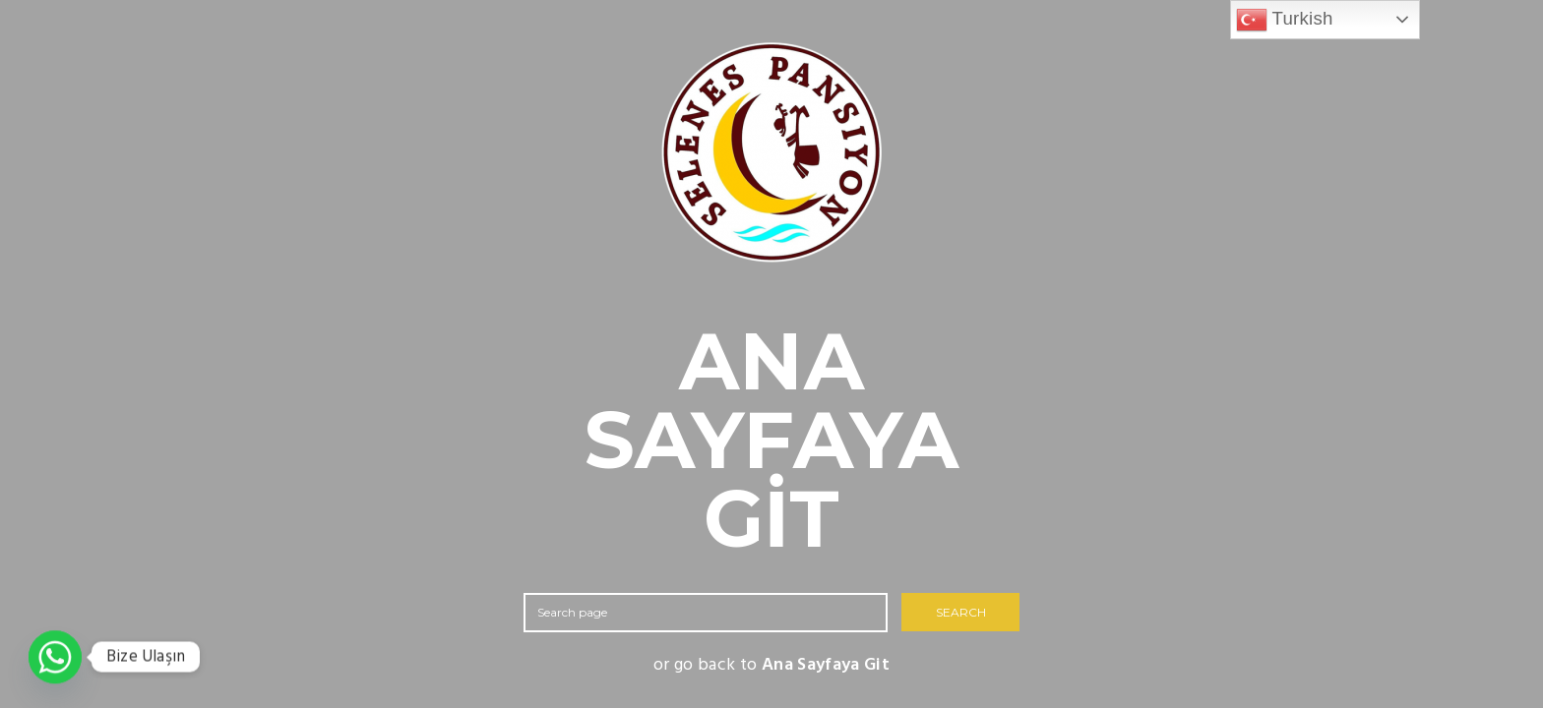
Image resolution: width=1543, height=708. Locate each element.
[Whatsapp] (55, 656)
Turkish (1284, 19)
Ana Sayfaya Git (826, 665)
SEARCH (961, 612)
